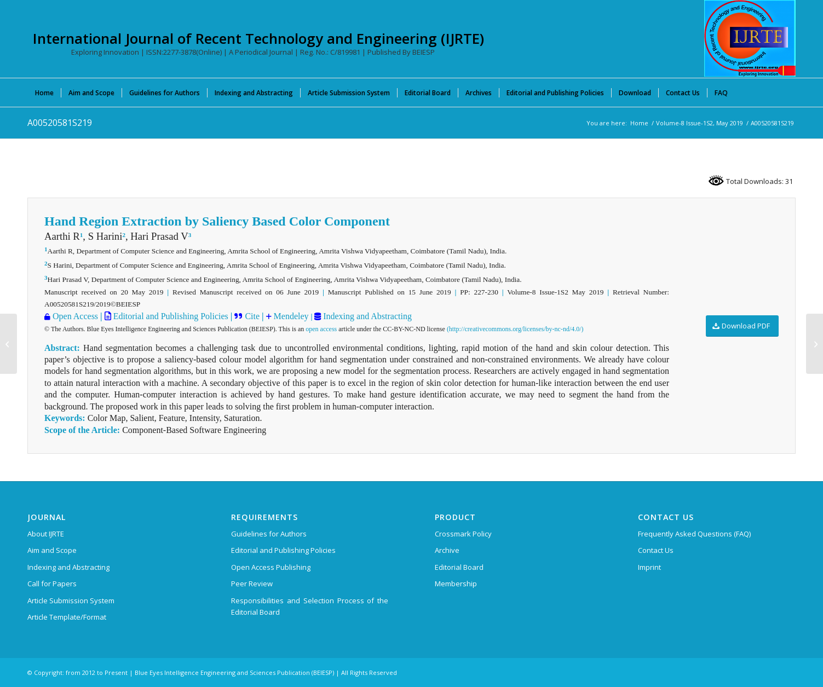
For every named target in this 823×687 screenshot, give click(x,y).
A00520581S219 (59, 123)
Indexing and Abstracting (366, 316)
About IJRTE (45, 534)
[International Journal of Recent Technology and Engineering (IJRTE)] (750, 38)
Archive (447, 550)
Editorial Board (459, 567)
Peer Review (252, 583)
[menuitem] (44, 92)
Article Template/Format (66, 617)
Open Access (75, 316)
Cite (252, 316)
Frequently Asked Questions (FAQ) (694, 534)
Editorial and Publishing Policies (169, 316)
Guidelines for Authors (269, 534)
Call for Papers (52, 583)
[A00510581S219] (8, 344)
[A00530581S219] (814, 344)
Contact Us (656, 550)
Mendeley (290, 316)
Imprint (649, 567)
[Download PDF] (742, 326)
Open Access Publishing (270, 567)
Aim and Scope (52, 550)
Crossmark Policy (463, 534)
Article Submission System (70, 600)
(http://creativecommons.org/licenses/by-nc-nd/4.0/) (515, 329)
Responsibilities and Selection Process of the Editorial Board (310, 606)
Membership (456, 583)
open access (321, 329)
